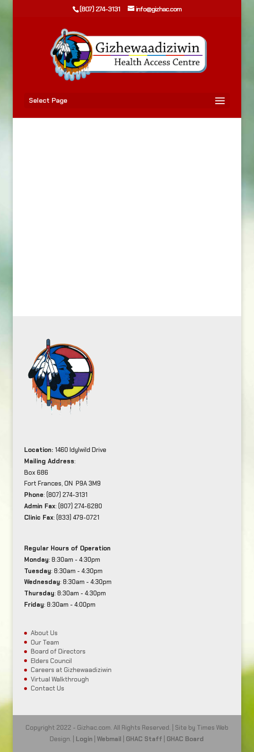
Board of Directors (58, 651)
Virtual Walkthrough (60, 679)
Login (84, 739)
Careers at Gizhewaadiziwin (71, 670)
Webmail (109, 739)
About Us (44, 633)
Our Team (45, 642)
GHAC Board (185, 739)
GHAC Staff (144, 739)
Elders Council (51, 661)
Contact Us (47, 688)
